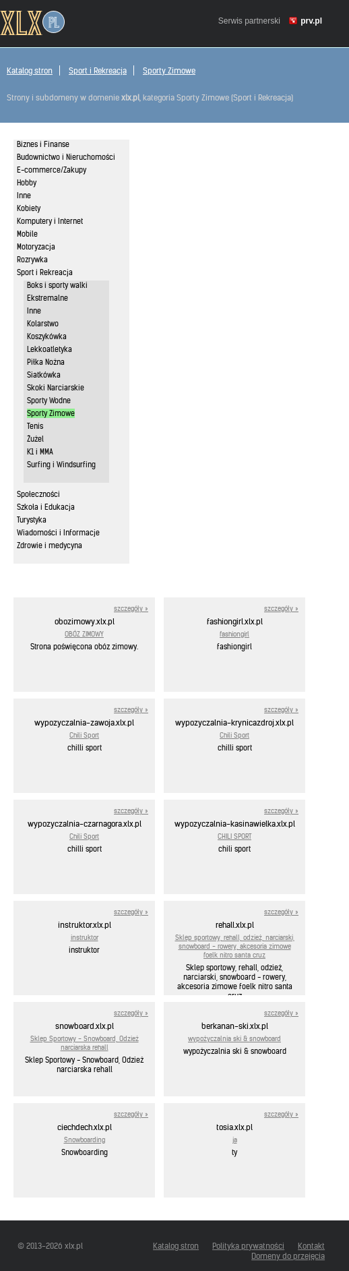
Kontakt (311, 1246)
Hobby (26, 182)
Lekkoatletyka (49, 349)
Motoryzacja (36, 247)
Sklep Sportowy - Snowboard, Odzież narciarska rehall (84, 1043)
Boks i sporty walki (57, 285)
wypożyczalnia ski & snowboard (234, 1038)
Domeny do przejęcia (288, 1256)
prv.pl (311, 21)
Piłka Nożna (46, 362)
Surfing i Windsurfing (61, 464)
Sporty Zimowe (169, 70)
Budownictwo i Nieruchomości (66, 157)
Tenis (35, 426)
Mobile (27, 234)
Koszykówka (47, 336)
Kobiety (28, 208)
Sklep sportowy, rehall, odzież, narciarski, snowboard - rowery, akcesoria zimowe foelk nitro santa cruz (234, 946)
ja (234, 1139)
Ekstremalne (47, 298)
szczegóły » (131, 608)
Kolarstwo (43, 323)
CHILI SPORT (234, 836)
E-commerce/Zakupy (51, 170)
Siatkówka (44, 375)
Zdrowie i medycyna (49, 545)
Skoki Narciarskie (55, 387)
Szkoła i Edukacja (46, 507)
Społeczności (38, 494)
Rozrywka (32, 259)
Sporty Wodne (49, 400)
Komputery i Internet (50, 221)
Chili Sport (84, 735)
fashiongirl (234, 634)
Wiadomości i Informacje (58, 532)
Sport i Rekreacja (98, 70)
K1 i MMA (40, 451)
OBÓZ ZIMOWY (84, 634)
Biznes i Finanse (43, 144)
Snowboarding (84, 1139)
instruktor (84, 937)
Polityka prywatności (248, 1246)
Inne (24, 195)
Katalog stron (30, 70)
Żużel (35, 439)
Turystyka (31, 520)
